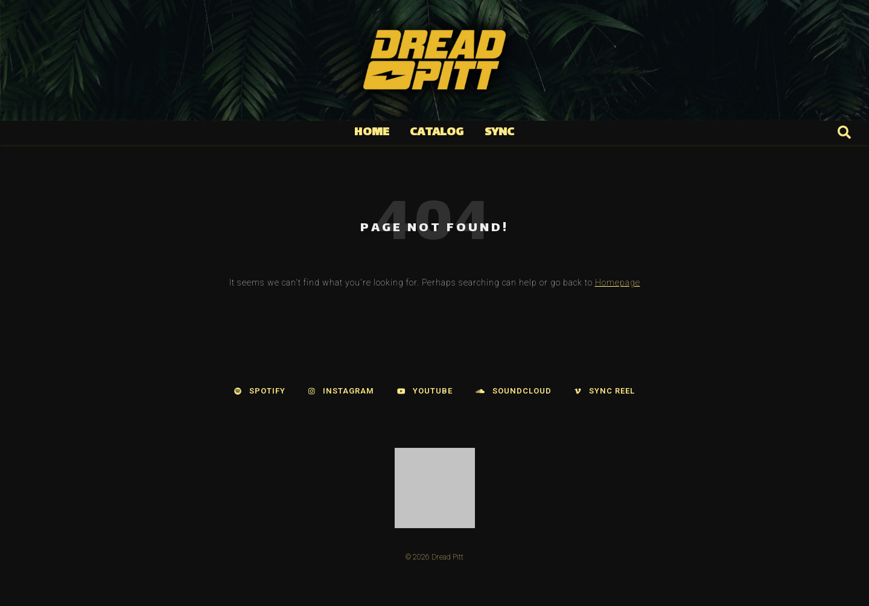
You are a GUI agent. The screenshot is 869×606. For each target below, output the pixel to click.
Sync (500, 132)
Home (371, 132)
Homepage (617, 282)
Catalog (436, 132)
